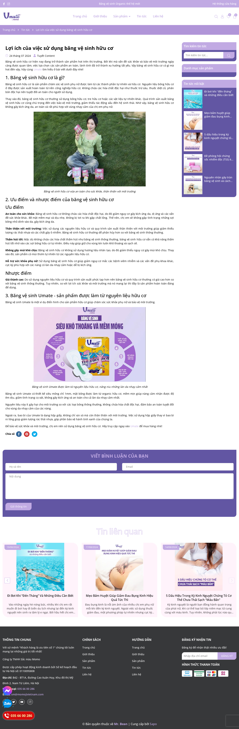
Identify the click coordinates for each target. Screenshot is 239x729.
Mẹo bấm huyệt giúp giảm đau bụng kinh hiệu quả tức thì (217, 114)
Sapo (153, 724)
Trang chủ (80, 16)
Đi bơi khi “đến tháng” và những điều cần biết (218, 93)
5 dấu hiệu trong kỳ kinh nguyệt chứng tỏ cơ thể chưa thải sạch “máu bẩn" (217, 136)
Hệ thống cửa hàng (224, 3)
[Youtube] (22, 702)
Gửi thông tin (18, 506)
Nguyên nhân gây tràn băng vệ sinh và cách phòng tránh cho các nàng (218, 179)
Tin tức (142, 16)
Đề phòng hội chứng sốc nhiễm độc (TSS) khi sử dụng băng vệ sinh (219, 157)
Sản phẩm (120, 16)
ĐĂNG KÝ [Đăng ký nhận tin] (227, 656)
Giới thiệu (100, 16)
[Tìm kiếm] (229, 55)
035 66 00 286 (26, 689)
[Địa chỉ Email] (209, 656)
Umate (38, 69)
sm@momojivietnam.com (27, 694)
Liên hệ (158, 16)
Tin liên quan (119, 532)
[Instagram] (8, 3)
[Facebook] (4, 3)
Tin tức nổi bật (194, 84)
